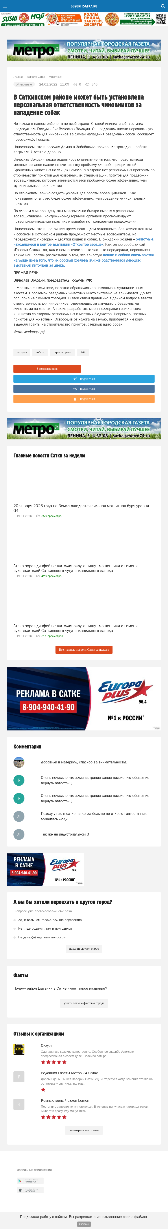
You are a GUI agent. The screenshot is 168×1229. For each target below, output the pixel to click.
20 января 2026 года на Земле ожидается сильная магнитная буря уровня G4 (81, 508)
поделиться (84, 379)
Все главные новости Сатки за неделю (84, 649)
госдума (22, 352)
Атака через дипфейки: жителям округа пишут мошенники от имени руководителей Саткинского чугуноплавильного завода (75, 568)
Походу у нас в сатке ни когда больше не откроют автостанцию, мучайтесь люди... (95, 816)
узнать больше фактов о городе (84, 1003)
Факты (20, 975)
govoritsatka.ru (84, 6)
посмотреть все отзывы (84, 1130)
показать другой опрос (84, 948)
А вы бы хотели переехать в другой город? (63, 902)
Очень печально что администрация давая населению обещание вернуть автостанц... (95, 780)
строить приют (63, 352)
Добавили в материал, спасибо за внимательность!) (84, 762)
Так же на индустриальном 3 (65, 834)
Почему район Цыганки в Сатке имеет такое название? (60, 988)
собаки (40, 352)
